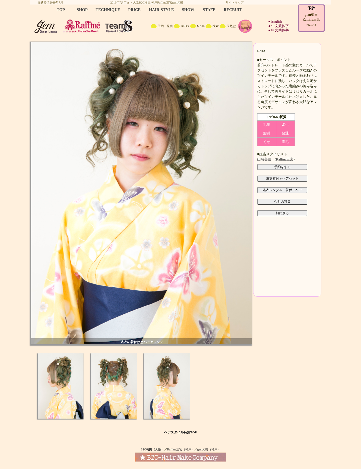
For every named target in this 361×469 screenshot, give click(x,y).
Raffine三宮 (285, 159)
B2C (180, 20)
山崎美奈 (264, 159)
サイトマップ (235, 2)
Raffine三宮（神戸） (180, 449)
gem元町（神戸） (209, 449)
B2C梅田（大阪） (152, 449)
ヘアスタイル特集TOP (180, 432)
